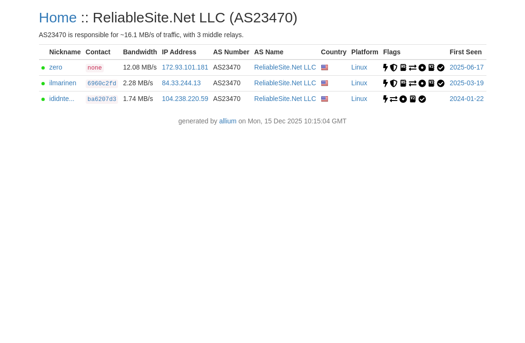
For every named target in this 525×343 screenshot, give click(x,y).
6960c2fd (102, 84)
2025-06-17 (467, 67)
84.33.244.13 (181, 83)
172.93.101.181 (185, 67)
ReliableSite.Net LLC (285, 67)
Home (58, 17)
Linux (359, 67)
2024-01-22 (467, 98)
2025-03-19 (467, 83)
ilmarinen (63, 83)
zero (56, 67)
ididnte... (62, 98)
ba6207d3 (102, 99)
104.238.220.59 (185, 98)
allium (228, 121)
